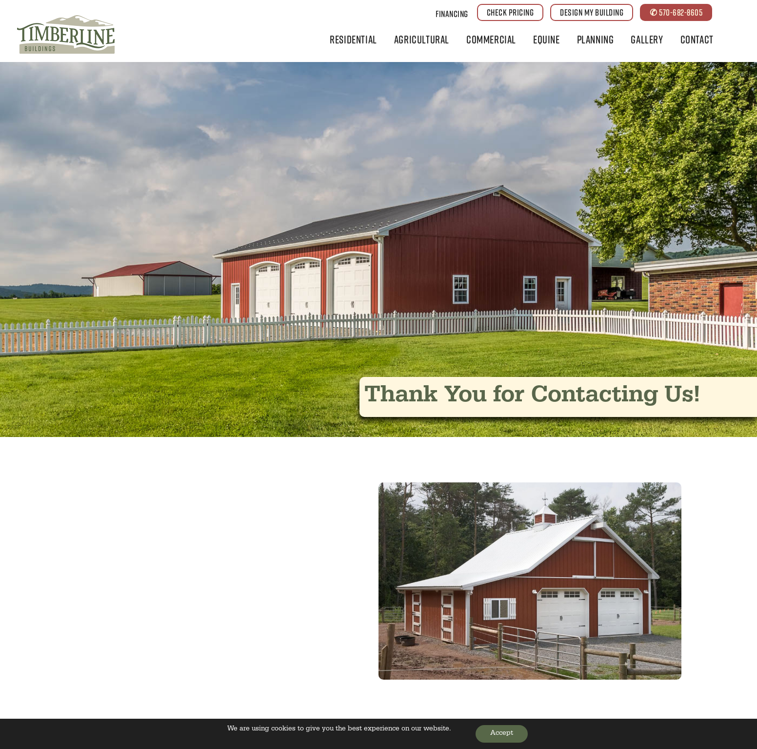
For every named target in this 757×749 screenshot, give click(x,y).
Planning (595, 39)
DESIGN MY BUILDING (591, 12)
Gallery (647, 39)
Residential (353, 39)
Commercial (491, 39)
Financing (452, 13)
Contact (697, 39)
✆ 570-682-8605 (676, 12)
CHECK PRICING (510, 12)
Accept (501, 733)
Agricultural (421, 39)
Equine (546, 39)
